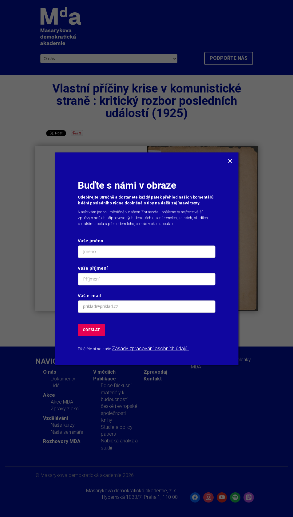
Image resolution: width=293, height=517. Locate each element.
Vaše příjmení (93, 268)
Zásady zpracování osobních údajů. (150, 349)
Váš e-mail (89, 295)
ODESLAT (91, 329)
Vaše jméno (90, 241)
